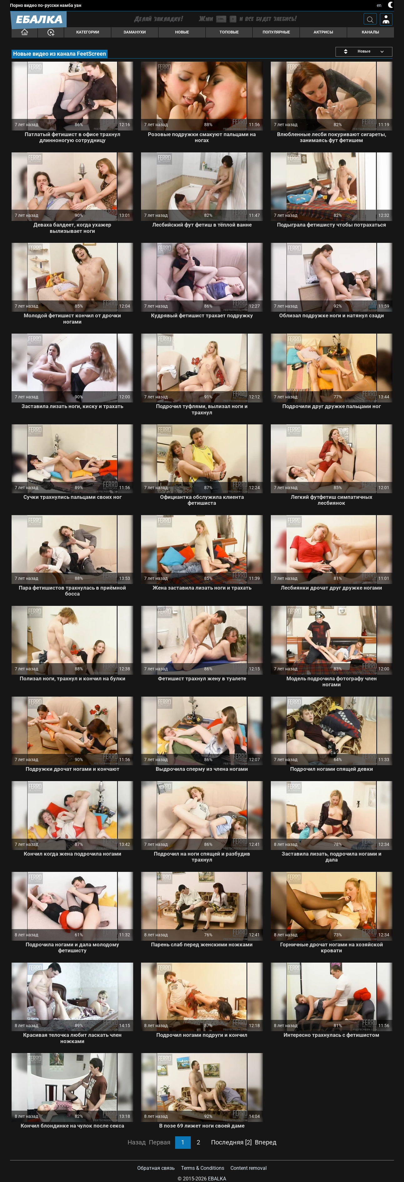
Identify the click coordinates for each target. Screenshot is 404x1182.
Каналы (370, 32)
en (379, 5)
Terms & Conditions (202, 1168)
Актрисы (323, 32)
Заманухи (135, 32)
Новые (182, 32)
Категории (87, 32)
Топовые (229, 32)
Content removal (248, 1168)
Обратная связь (156, 1168)
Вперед (265, 1142)
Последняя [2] (231, 1142)
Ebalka (217, 1179)
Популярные (276, 32)
